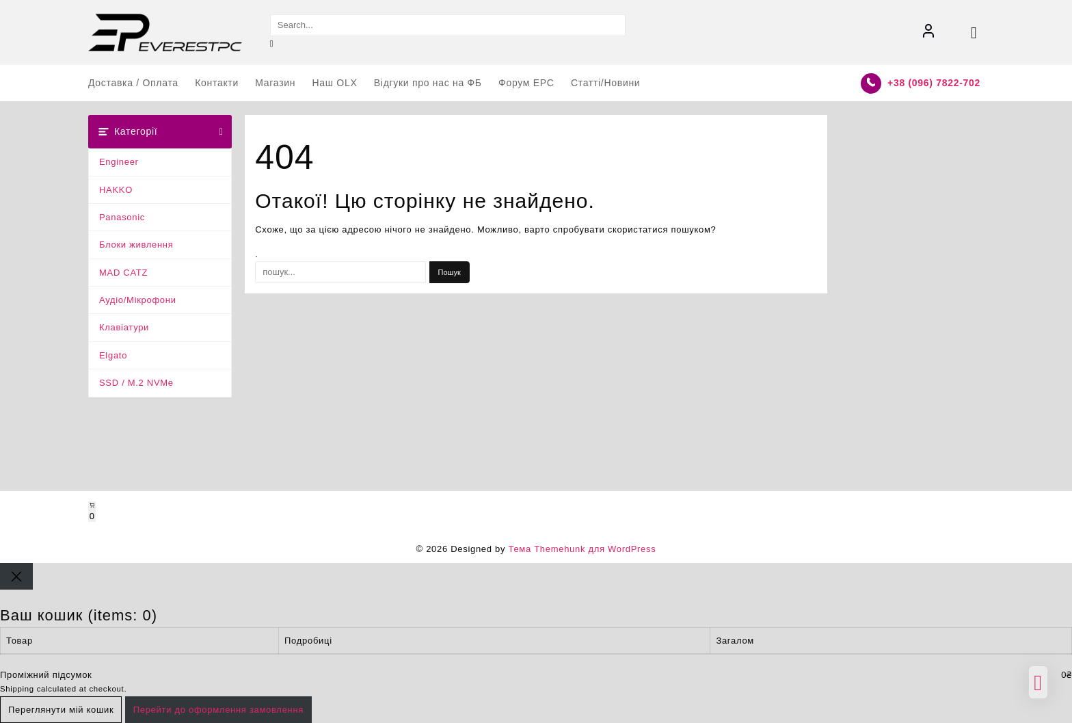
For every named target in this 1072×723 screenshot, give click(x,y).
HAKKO (116, 190)
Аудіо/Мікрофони (137, 300)
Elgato (113, 355)
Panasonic (122, 217)
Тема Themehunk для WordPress (582, 549)
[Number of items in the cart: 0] (92, 511)
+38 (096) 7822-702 (933, 82)
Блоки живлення (136, 244)
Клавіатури (124, 327)
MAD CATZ (123, 272)
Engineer (119, 162)
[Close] (16, 576)
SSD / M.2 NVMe (136, 383)
